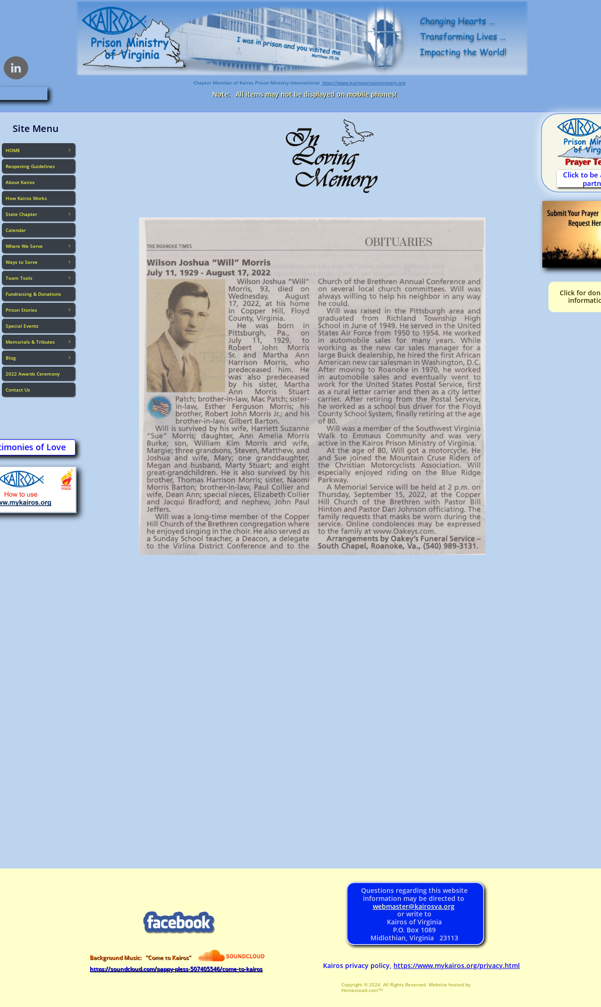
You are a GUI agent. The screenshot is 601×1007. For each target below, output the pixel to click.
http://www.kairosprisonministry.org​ (363, 82)
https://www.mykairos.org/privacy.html (456, 965)
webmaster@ (394, 906)
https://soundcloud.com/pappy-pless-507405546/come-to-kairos (176, 969)
